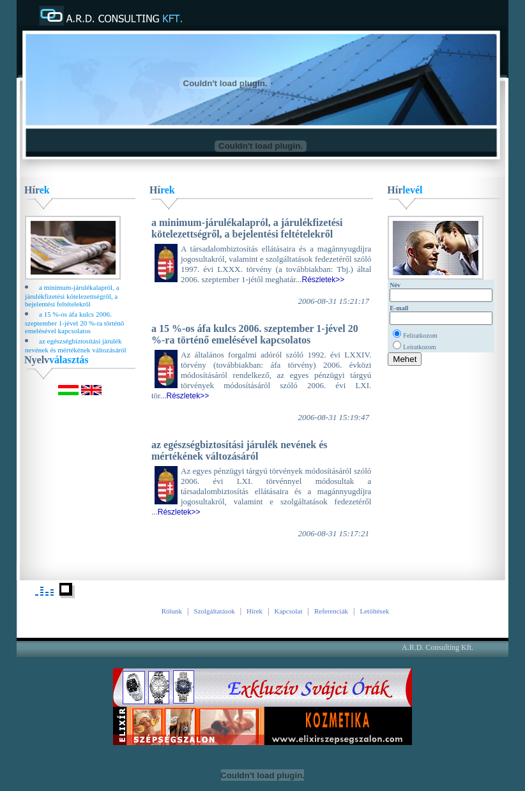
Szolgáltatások (214, 611)
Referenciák (331, 611)
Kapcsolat (289, 611)
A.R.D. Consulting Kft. (437, 647)
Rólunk (172, 611)
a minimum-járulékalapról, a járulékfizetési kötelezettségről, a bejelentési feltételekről (72, 295)
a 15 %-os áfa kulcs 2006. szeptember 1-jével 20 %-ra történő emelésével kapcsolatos (74, 322)
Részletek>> (323, 279)
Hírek (254, 611)
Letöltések (374, 611)
